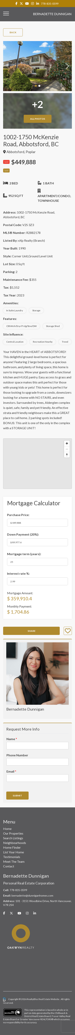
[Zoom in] (67, 443)
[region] (37, 464)
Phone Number (17, 755)
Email (11, 771)
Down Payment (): (23, 534)
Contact (8, 866)
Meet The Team (13, 861)
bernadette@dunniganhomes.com (32, 895)
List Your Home (13, 852)
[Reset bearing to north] (67, 455)
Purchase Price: (18, 515)
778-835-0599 (50, 3)
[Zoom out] (67, 449)
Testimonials (11, 857)
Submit (17, 795)
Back (13, 32)
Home (7, 828)
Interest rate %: (18, 573)
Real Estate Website (49, 999)
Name (11, 739)
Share (31, 630)
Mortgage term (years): (24, 554)
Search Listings (13, 838)
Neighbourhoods (14, 843)
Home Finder (12, 847)
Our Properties (13, 833)
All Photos (37, 118)
